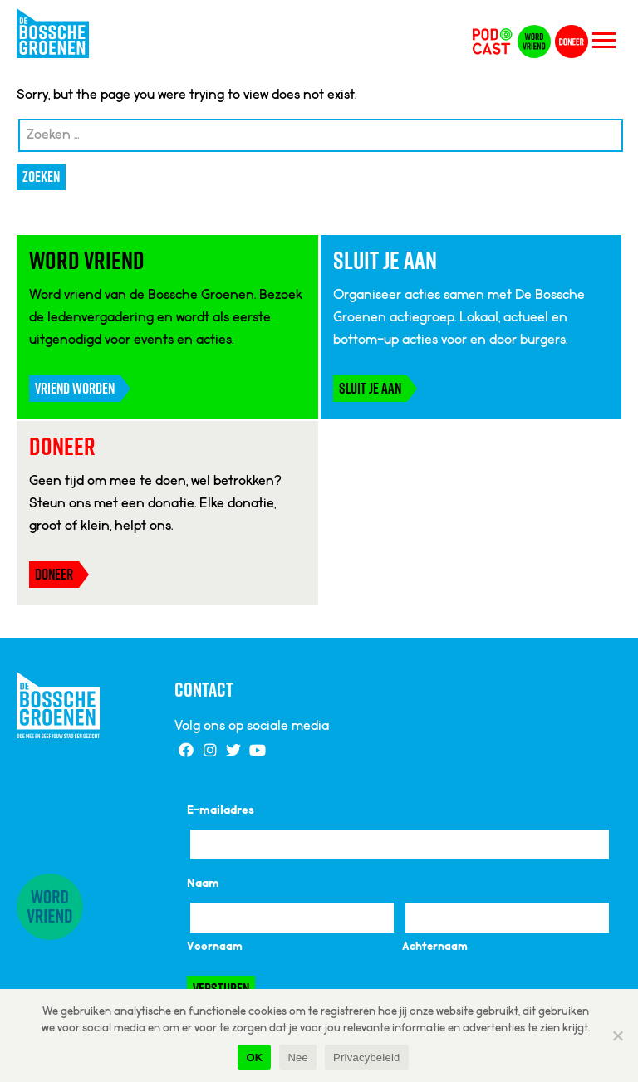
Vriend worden (75, 388)
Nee (297, 1057)
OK (254, 1057)
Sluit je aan (370, 388)
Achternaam (435, 947)
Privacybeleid (366, 1057)
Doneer (54, 574)
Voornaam (215, 947)
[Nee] (617, 1035)
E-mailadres (220, 811)
